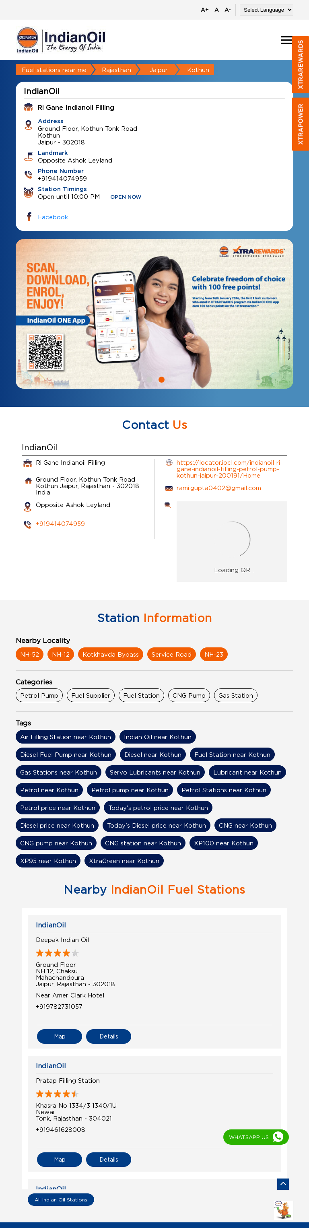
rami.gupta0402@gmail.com (219, 487)
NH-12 (61, 654)
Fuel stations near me (54, 69)
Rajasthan (116, 69)
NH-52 (29, 654)
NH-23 (213, 654)
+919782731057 (59, 1006)
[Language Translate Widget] (266, 10)
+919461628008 (60, 1129)
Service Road (172, 654)
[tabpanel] (154, 314)
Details (108, 1036)
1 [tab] (148, 379)
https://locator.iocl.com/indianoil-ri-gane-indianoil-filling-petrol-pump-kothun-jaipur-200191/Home (229, 468)
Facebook (53, 217)
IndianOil (51, 925)
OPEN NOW (126, 197)
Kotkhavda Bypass (110, 654)
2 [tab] (161, 379)
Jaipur (159, 69)
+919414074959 (60, 523)
